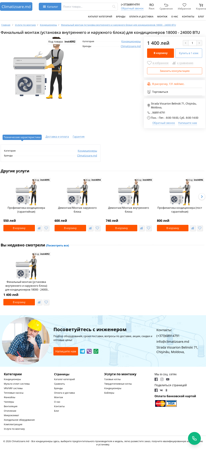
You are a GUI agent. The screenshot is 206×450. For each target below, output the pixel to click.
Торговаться (157, 92)
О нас (174, 16)
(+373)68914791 (130, 4)
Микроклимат (11, 415)
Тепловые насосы (13, 392)
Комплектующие (13, 424)
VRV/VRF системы (13, 388)
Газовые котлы (112, 379)
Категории (13, 374)
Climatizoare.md (16, 6)
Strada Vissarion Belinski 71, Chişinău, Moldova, (172, 105)
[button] (202, 196)
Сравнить (59, 383)
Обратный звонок (132, 8)
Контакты (188, 16)
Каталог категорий (100, 16)
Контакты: (164, 330)
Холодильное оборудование (19, 419)
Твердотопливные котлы (118, 383)
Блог (201, 16)
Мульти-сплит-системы (17, 383)
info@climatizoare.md (172, 341)
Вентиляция (10, 406)
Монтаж (162, 16)
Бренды (120, 16)
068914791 (158, 112)
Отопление (10, 410)
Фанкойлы (9, 397)
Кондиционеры (131, 41)
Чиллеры (9, 401)
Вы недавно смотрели (35, 245)
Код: (42, 179)
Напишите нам (187, 123)
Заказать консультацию (175, 71)
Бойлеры (109, 392)
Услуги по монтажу (14, 428)
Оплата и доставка (141, 16)
